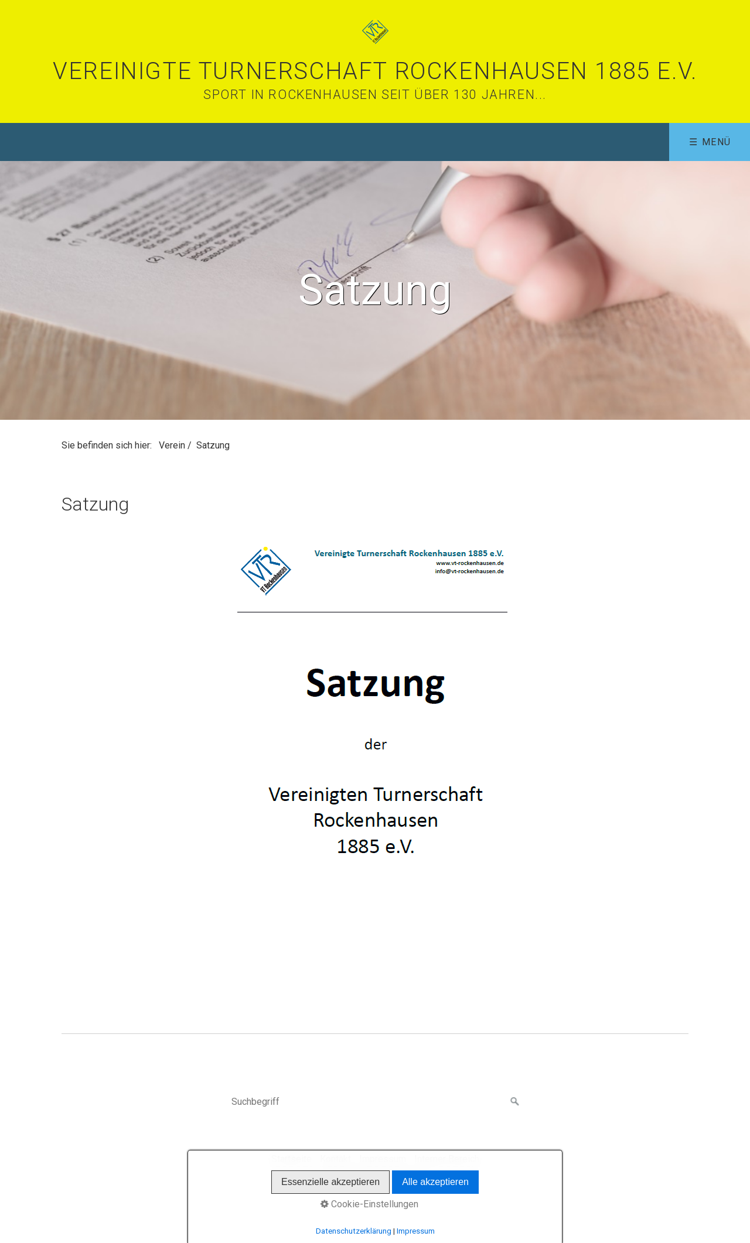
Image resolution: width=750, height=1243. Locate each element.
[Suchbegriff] (375, 1102)
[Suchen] (515, 1102)
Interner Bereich (446, 1159)
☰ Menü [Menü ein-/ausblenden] (710, 142)
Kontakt (335, 1159)
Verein (172, 445)
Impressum (382, 1159)
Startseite (291, 1159)
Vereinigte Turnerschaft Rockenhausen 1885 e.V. (375, 71)
